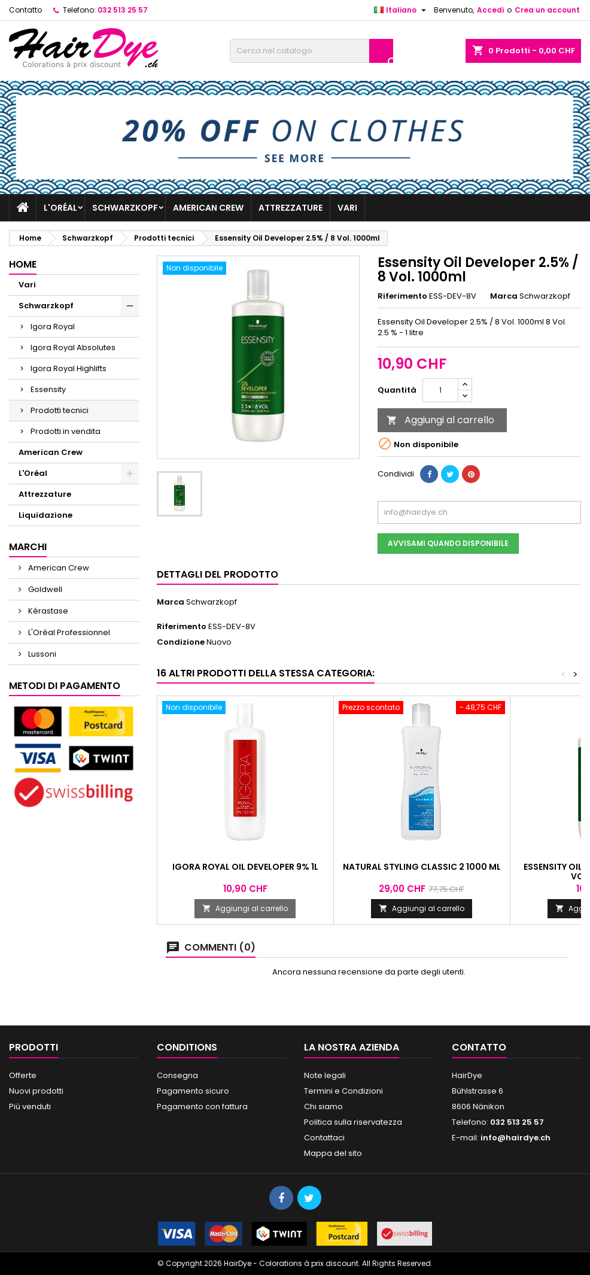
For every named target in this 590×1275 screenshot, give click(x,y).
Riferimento (402, 296)
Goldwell (44, 589)
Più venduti (30, 1106)
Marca (504, 296)
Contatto (25, 10)
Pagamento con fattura (202, 1106)
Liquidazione (45, 515)
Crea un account (547, 10)
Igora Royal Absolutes (73, 347)
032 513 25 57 (123, 10)
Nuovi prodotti (36, 1091)
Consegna (177, 1075)
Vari (347, 208)
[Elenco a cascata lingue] (401, 10)
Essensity (48, 389)
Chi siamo (323, 1106)
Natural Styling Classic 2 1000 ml (422, 867)
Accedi (490, 10)
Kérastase (47, 611)
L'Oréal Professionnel (68, 632)
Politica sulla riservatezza (353, 1122)
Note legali (325, 1075)
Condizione (181, 642)
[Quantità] (440, 390)
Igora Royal (53, 326)
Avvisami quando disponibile (448, 543)
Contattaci (324, 1137)
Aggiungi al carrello (440, 420)
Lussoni (41, 654)
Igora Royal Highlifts (69, 368)
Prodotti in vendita (66, 431)
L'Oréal (60, 208)
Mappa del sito (333, 1153)
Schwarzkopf (125, 208)
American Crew (208, 208)
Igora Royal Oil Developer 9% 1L (245, 867)
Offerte (23, 1075)
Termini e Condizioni (343, 1091)
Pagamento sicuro (193, 1091)
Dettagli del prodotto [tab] (217, 574)
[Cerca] (311, 51)
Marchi (28, 547)
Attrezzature (290, 208)
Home (23, 264)
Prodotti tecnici (60, 410)
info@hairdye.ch (515, 1137)
